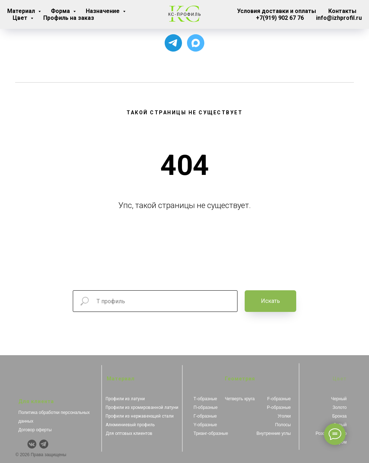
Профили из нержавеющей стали (140, 416)
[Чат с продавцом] (195, 43)
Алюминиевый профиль (130, 424)
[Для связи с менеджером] (173, 43)
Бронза (339, 416)
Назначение (103, 11)
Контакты (342, 11)
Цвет (21, 17)
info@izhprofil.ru (339, 17)
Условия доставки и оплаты (276, 11)
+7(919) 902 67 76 (280, 17)
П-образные (206, 407)
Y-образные (205, 424)
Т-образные (205, 398)
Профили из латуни (125, 398)
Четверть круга (240, 398)
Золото (340, 407)
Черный (339, 398)
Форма (61, 11)
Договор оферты (35, 429)
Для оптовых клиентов (129, 433)
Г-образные (205, 416)
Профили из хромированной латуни (142, 407)
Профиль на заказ (68, 17)
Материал (21, 11)
